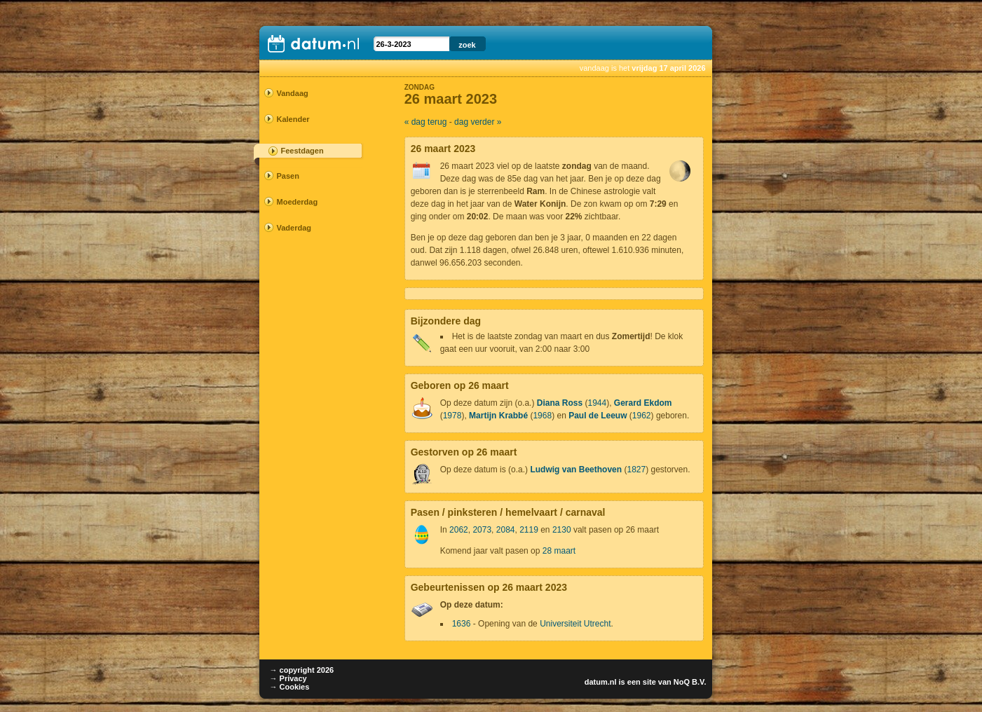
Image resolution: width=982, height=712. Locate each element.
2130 (561, 530)
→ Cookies (290, 687)
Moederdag (297, 202)
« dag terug (425, 122)
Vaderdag (294, 228)
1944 (596, 403)
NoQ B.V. (690, 682)
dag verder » (477, 122)
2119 (528, 530)
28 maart (559, 551)
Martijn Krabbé (498, 415)
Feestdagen (302, 150)
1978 (452, 415)
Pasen (288, 176)
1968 (542, 415)
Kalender (293, 119)
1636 (461, 624)
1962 (641, 415)
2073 (481, 530)
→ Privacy (288, 678)
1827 (636, 469)
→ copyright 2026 (302, 670)
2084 (505, 530)
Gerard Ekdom (643, 403)
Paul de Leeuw (597, 415)
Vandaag (292, 93)
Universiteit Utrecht (575, 624)
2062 (458, 530)
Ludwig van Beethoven (576, 469)
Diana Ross (559, 403)
